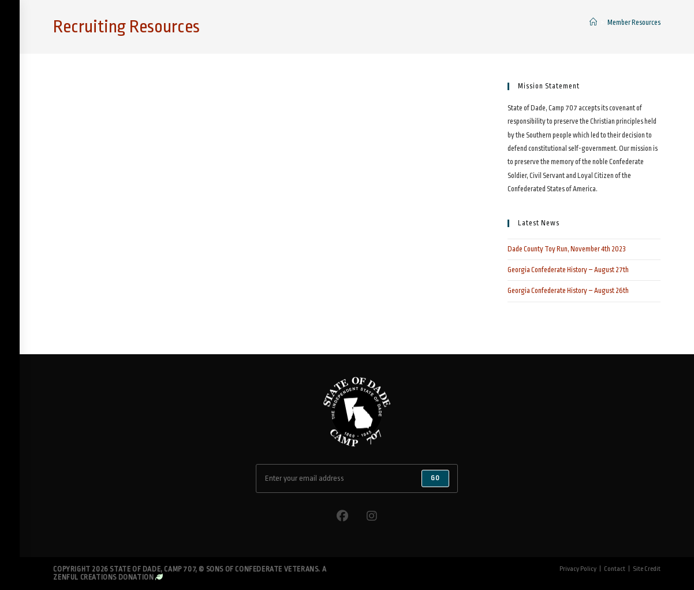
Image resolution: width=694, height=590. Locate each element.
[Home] (593, 22)
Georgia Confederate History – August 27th (568, 270)
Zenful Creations (85, 577)
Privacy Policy (577, 569)
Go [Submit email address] (435, 478)
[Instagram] (372, 516)
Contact (614, 569)
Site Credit (647, 569)
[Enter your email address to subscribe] (357, 478)
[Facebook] (342, 516)
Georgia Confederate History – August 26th (568, 291)
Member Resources (634, 22)
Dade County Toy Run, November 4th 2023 (567, 249)
